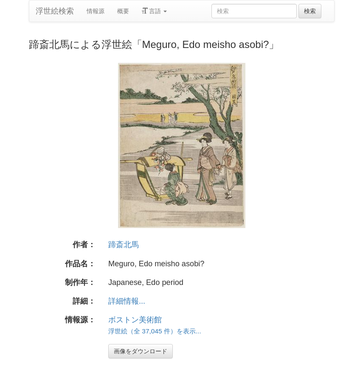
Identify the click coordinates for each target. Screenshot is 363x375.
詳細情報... (126, 301)
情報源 (95, 11)
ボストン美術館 (135, 320)
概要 (123, 11)
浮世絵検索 (55, 11)
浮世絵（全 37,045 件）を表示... (154, 331)
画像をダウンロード (140, 351)
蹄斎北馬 (123, 244)
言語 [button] (154, 11)
